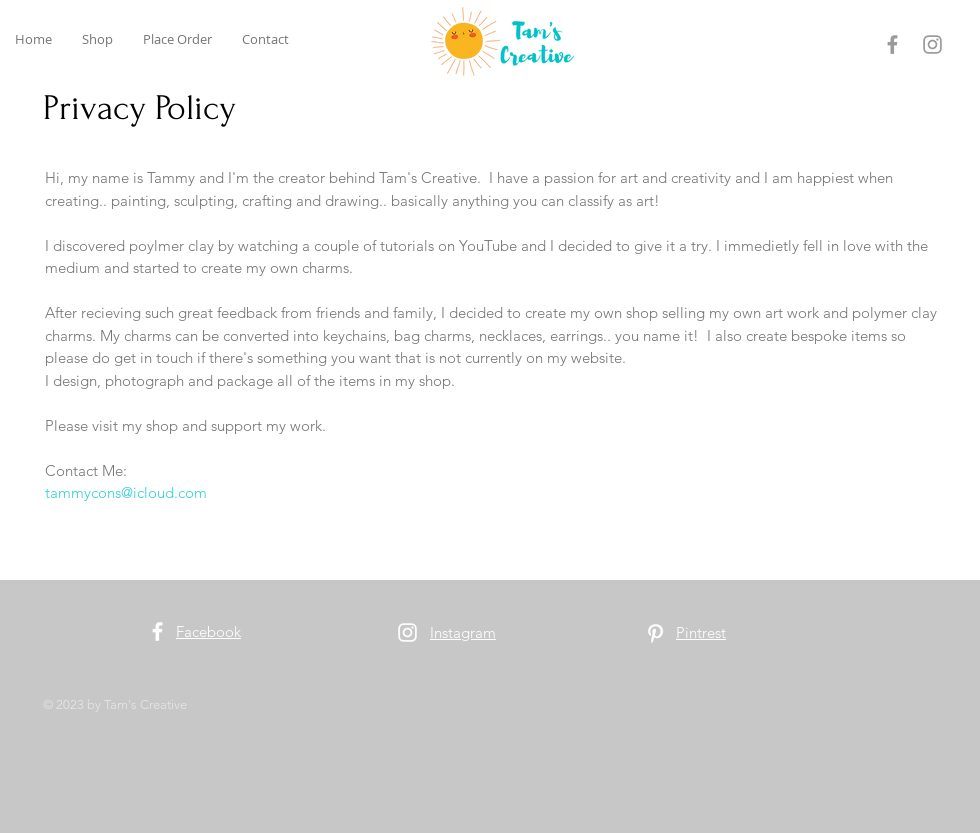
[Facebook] (892, 44)
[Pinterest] (655, 633)
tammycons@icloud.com (126, 492)
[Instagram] (932, 44)
